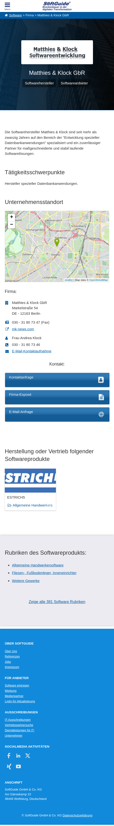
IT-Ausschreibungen (18, 719)
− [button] (11, 224)
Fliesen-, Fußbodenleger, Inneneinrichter (44, 573)
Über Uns (11, 651)
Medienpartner (14, 696)
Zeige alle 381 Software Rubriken (57, 602)
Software (15, 15)
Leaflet (69, 280)
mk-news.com (23, 329)
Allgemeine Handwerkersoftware (38, 565)
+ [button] (11, 217)
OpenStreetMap (98, 280)
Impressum (12, 667)
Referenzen (12, 656)
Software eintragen (17, 685)
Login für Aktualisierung (20, 701)
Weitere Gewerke (26, 581)
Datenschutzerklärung (77, 815)
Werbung (10, 690)
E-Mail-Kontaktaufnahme (31, 351)
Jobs (8, 661)
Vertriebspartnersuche (19, 725)
